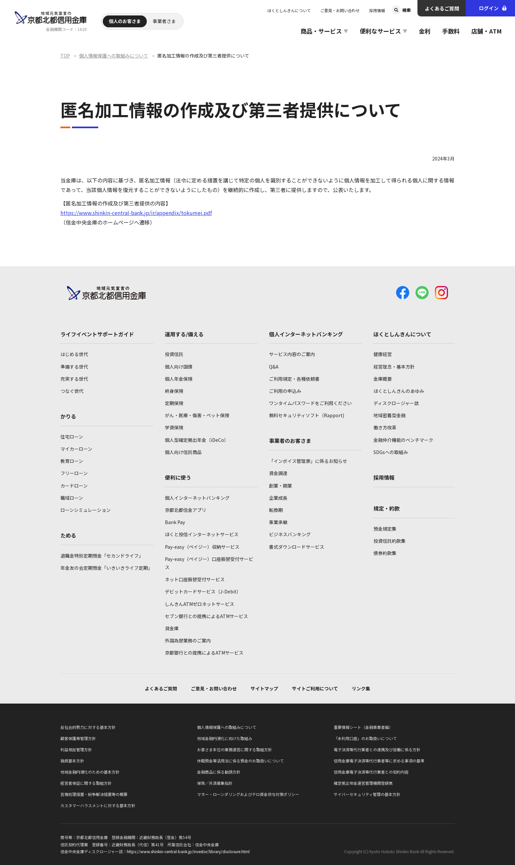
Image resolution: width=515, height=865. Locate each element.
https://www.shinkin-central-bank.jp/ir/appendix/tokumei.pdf (136, 213)
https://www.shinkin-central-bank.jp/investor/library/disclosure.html (188, 851)
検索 (406, 10)
